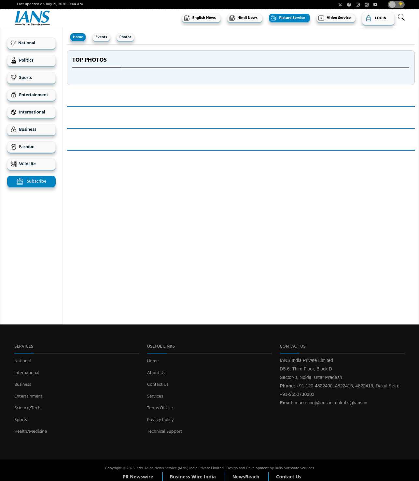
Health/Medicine (30, 431)
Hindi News (243, 18)
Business (23, 129)
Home (78, 37)
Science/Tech (27, 408)
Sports (21, 78)
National (22, 43)
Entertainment (29, 95)
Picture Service (288, 18)
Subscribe (32, 181)
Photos (125, 37)
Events (101, 37)
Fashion (22, 147)
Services (155, 396)
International (27, 112)
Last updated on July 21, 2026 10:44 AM (50, 4)
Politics (22, 60)
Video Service (334, 18)
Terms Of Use (160, 408)
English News (200, 18)
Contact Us (158, 384)
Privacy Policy (160, 420)
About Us (156, 373)
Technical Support (164, 431)
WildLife (23, 164)
